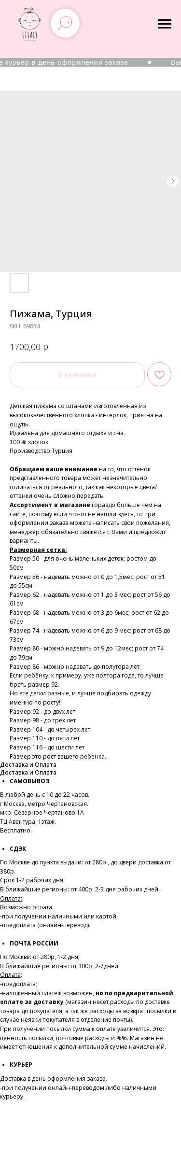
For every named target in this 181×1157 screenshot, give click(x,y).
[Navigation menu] (164, 24)
